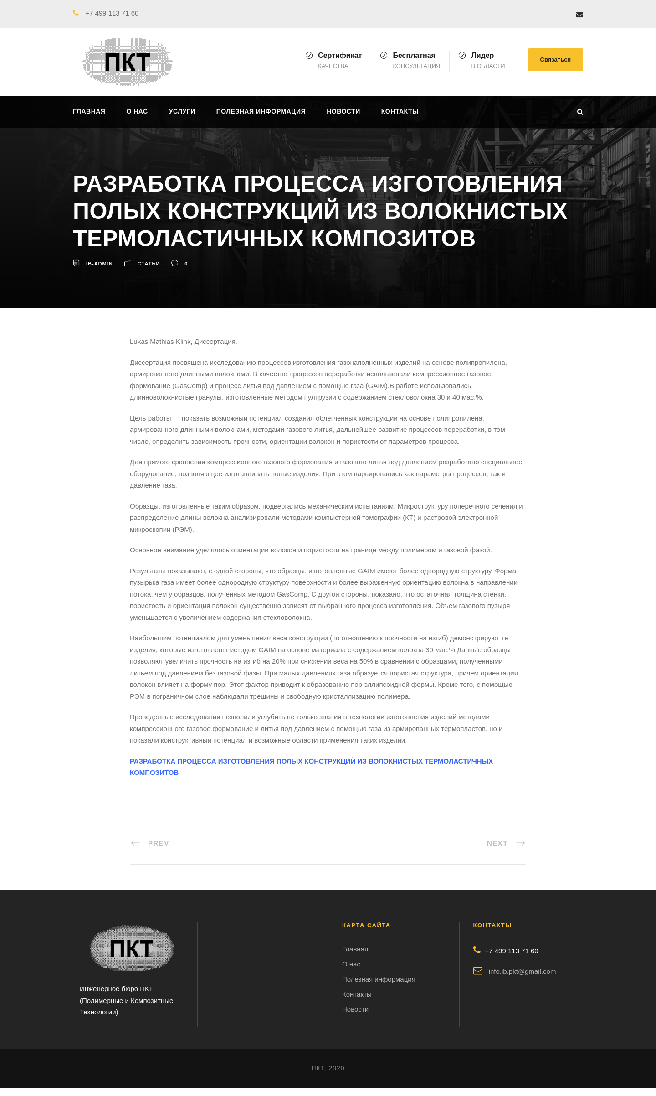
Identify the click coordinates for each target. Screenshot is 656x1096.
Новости (343, 111)
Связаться (555, 59)
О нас (137, 111)
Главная (89, 111)
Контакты (400, 111)
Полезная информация (261, 111)
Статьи (149, 263)
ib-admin (99, 263)
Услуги (182, 111)
